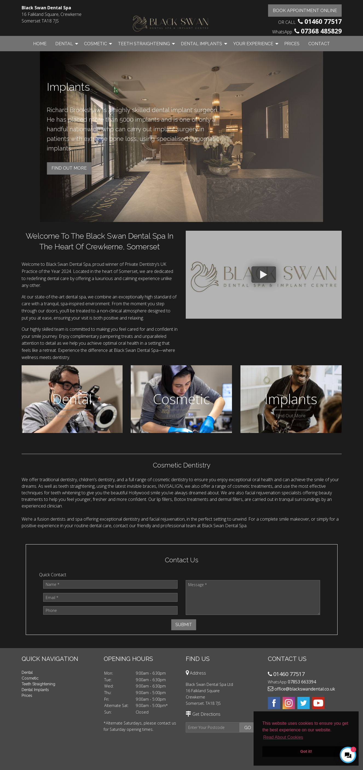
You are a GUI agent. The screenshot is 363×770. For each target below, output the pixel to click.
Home (40, 43)
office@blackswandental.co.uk (304, 689)
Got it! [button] (306, 751)
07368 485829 (321, 31)
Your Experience (253, 43)
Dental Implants (201, 43)
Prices (292, 43)
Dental (64, 43)
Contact (319, 43)
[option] (182, 137)
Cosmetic (95, 43)
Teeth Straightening (144, 43)
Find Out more (69, 168)
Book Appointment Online (305, 10)
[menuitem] (40, 43)
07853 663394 (302, 682)
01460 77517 (323, 21)
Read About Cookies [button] (283, 737)
